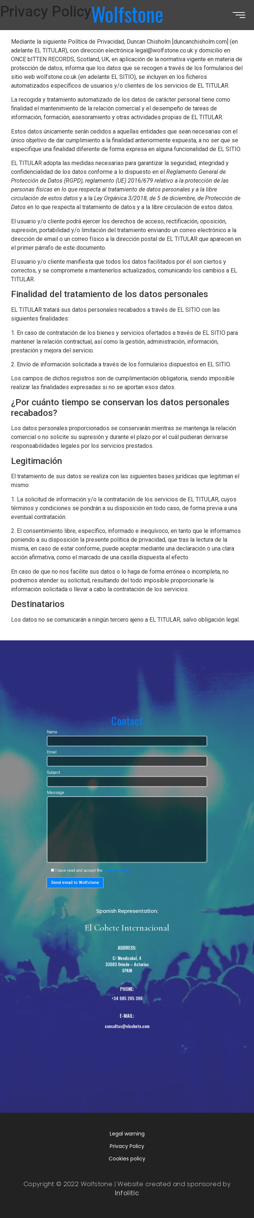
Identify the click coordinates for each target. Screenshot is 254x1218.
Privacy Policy (127, 1146)
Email (127, 783)
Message (127, 836)
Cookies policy (127, 1158)
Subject (127, 799)
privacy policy (119, 871)
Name (127, 767)
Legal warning (127, 1133)
